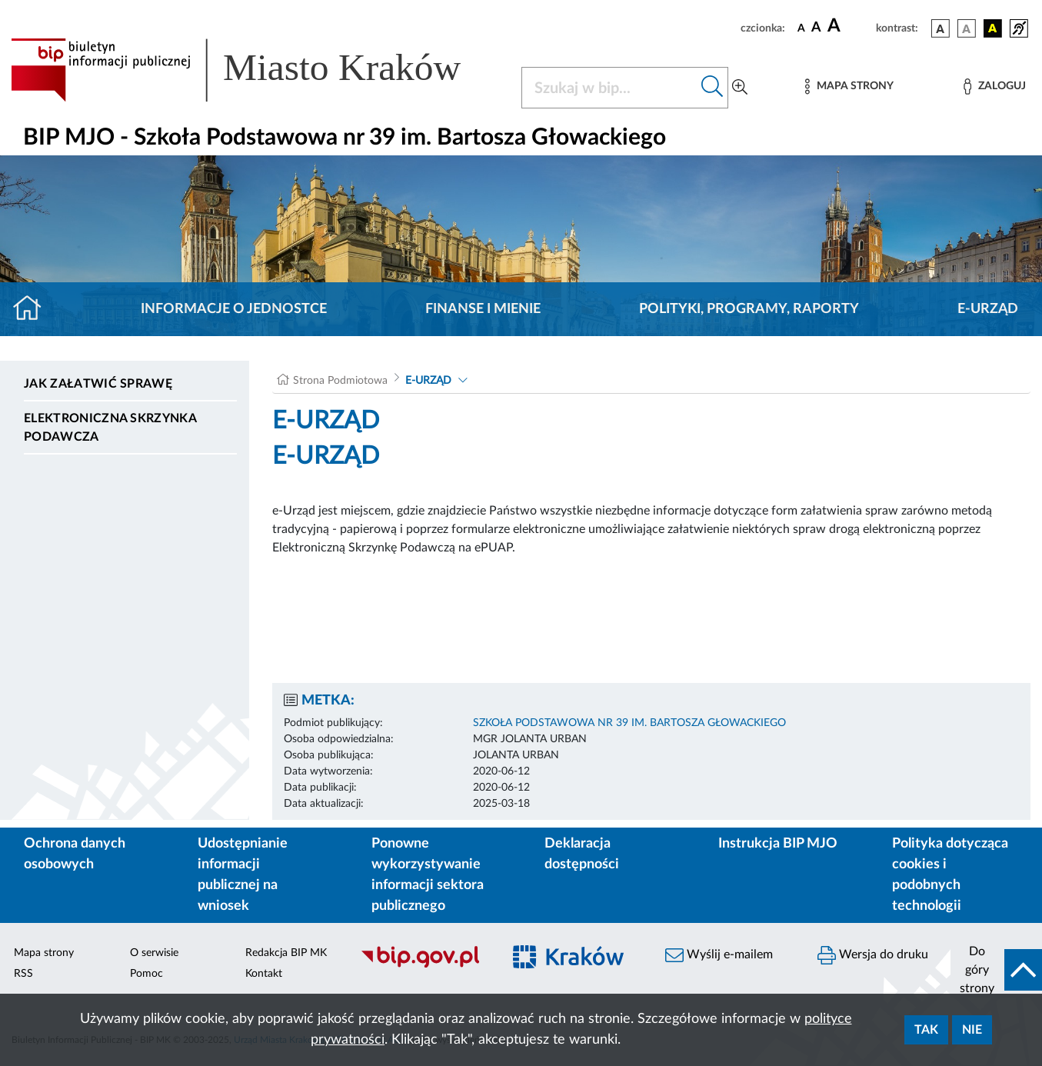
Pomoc (146, 973)
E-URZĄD (987, 309)
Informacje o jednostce (234, 309)
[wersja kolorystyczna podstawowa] (940, 28)
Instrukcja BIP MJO (777, 844)
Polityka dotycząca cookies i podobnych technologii (950, 875)
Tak (926, 1030)
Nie (972, 1030)
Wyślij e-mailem (719, 955)
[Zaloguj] (994, 86)
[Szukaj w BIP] (609, 87)
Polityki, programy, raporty (749, 309)
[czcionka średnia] (816, 28)
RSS (23, 973)
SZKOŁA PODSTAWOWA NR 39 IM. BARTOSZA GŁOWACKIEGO (629, 723)
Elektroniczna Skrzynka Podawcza (110, 427)
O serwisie (154, 953)
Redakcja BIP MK (286, 953)
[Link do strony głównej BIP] (257, 70)
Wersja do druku (872, 955)
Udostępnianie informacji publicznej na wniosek (243, 875)
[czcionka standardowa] (801, 27)
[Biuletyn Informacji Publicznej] (423, 965)
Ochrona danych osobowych (74, 854)
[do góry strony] (996, 970)
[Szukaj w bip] (712, 87)
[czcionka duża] (849, 26)
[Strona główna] (33, 309)
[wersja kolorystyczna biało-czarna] (966, 28)
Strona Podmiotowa (340, 380)
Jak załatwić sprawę (98, 384)
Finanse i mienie (483, 309)
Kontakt (263, 973)
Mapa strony (44, 953)
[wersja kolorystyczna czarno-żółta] (992, 28)
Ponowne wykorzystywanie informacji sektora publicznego (427, 875)
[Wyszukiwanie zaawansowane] (739, 87)
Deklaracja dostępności (581, 854)
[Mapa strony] (849, 86)
